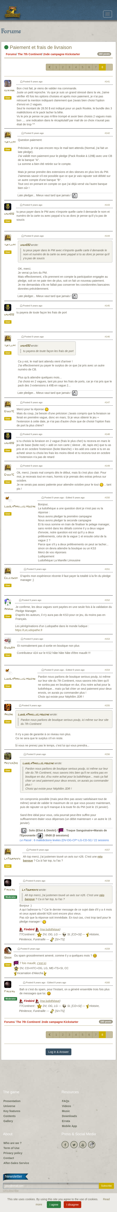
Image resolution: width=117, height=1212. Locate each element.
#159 (107, 949)
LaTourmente (12, 858)
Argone (8, 714)
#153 (107, 639)
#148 (107, 434)
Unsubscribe (11, 1190)
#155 (107, 705)
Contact (8, 1158)
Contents (9, 1116)
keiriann (9, 90)
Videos (66, 1106)
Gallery (8, 1121)
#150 (107, 497)
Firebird (9, 889)
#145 (107, 305)
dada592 (9, 213)
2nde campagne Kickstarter (61, 54)
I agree (53, 1204)
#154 (107, 670)
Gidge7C (9, 411)
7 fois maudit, (33, 963)
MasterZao (11, 763)
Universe (9, 1106)
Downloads (69, 1116)
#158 (107, 881)
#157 (107, 850)
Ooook (8, 957)
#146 (107, 336)
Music (66, 1111)
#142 (107, 133)
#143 (107, 205)
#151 (107, 569)
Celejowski (11, 578)
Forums (11, 54)
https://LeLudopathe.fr (28, 630)
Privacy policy (12, 1153)
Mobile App (69, 1126)
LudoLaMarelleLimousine (20, 506)
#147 (107, 402)
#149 (107, 466)
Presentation (12, 1101)
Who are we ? (12, 1143)
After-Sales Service (16, 1163)
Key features (11, 1111)
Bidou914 (9, 647)
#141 (107, 81)
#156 (107, 754)
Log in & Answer (58, 1051)
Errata (66, 1121)
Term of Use (11, 1148)
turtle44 (9, 142)
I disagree (72, 1204)
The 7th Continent (30, 54)
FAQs (65, 1101)
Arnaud (8, 609)
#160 (107, 982)
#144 (107, 236)
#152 (107, 600)
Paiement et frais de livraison (38, 47)
